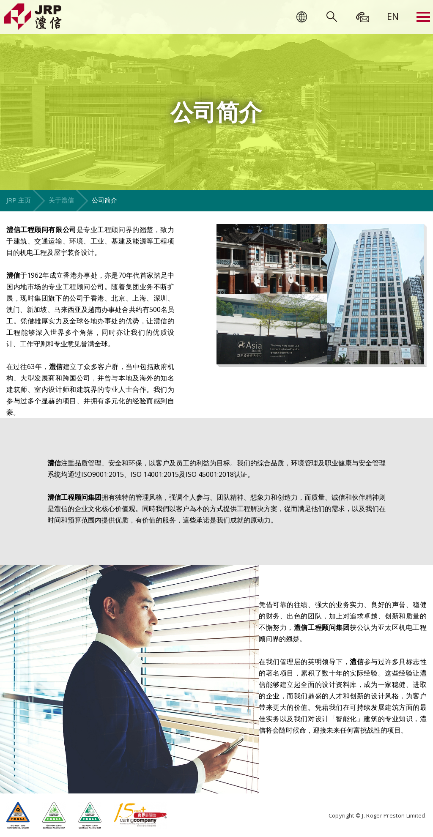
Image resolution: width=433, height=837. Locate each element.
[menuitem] (393, 16)
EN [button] (393, 16)
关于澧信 (61, 200)
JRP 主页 (18, 200)
